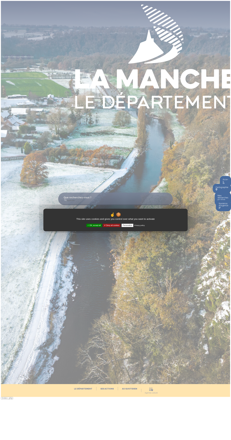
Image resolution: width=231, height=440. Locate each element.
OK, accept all (94, 225)
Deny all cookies (111, 225)
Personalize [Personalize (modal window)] (127, 225)
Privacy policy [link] (139, 225)
